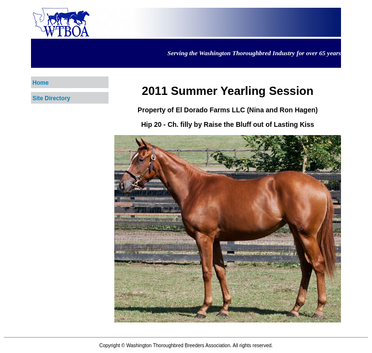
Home (40, 82)
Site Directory (51, 98)
